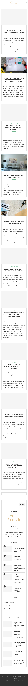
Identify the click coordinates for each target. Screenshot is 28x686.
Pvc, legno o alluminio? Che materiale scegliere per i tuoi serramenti (14, 466)
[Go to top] (14, 684)
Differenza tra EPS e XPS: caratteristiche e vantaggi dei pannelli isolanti (19, 549)
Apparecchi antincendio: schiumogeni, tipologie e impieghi (14, 416)
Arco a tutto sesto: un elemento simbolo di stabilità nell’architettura (19, 589)
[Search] (26, 2)
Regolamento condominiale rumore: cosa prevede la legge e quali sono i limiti (14, 79)
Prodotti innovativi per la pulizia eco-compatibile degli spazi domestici (14, 314)
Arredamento (7, 608)
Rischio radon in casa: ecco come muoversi (18, 653)
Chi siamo (9, 676)
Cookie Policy (14, 678)
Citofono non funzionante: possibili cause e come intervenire (19, 559)
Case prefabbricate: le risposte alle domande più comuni (14, 366)
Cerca (4, 502)
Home (4, 676)
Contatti (15, 676)
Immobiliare (7, 605)
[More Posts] (14, 493)
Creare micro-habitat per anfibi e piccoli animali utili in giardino (14, 127)
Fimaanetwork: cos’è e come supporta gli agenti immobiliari (14, 223)
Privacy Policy (22, 676)
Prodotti (6, 612)
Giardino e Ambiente (9, 602)
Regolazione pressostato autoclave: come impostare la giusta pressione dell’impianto (19, 578)
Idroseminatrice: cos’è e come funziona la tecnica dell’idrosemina (14, 32)
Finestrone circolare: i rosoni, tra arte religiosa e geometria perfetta (19, 568)
